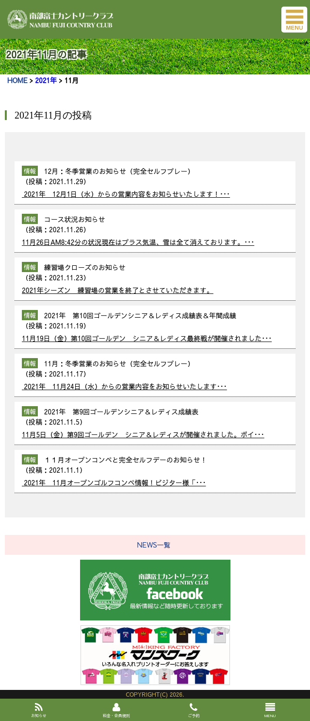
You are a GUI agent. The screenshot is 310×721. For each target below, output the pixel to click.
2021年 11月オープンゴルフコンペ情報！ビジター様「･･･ (114, 482)
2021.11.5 (64, 422)
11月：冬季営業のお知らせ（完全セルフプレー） (117, 363)
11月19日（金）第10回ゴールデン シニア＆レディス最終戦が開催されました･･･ (147, 338)
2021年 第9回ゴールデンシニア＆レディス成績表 (119, 411)
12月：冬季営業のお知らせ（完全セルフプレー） (117, 171)
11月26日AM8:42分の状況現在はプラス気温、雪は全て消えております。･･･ (138, 242)
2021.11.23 (66, 277)
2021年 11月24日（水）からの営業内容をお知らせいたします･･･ (124, 386)
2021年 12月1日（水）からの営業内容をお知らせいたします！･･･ (126, 194)
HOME (17, 80)
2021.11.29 (66, 181)
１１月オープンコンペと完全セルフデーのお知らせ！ (123, 459)
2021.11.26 (66, 229)
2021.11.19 (66, 325)
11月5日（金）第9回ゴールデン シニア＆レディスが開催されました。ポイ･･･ (143, 434)
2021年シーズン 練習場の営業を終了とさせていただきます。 (117, 290)
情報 (30, 171)
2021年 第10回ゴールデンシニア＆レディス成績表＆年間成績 (138, 315)
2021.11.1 (64, 470)
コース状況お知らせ (72, 219)
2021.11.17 (66, 373)
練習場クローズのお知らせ (82, 267)
